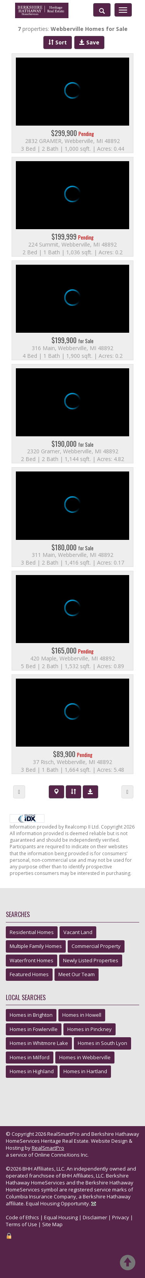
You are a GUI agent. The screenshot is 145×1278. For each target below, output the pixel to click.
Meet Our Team (76, 974)
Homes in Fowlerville (34, 1029)
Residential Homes (32, 932)
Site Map (52, 1224)
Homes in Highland (32, 1071)
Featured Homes (29, 974)
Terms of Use (21, 1224)
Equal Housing (61, 1217)
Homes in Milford (29, 1057)
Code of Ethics (22, 1217)
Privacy (120, 1217)
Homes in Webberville (85, 1057)
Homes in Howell (81, 1014)
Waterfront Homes (31, 960)
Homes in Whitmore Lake (39, 1043)
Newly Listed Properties (90, 960)
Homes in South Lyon (102, 1043)
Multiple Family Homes (36, 946)
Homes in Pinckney (89, 1029)
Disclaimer (95, 1217)
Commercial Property (96, 946)
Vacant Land (77, 932)
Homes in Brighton (31, 1014)
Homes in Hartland (85, 1071)
